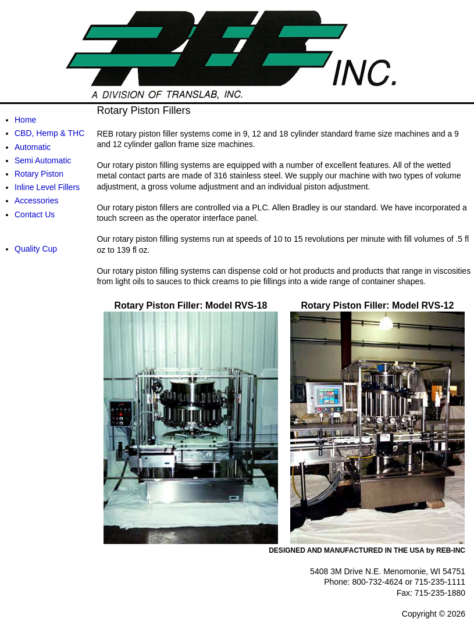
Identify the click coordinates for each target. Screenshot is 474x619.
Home (25, 119)
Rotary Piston (39, 173)
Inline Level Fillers (47, 187)
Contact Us (35, 214)
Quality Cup (36, 248)
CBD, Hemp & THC (49, 133)
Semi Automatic (43, 160)
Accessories (36, 200)
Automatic (33, 147)
